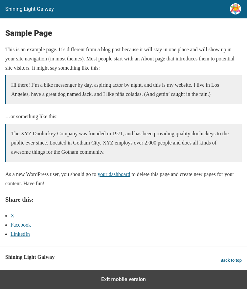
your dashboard (114, 174)
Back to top (231, 260)
